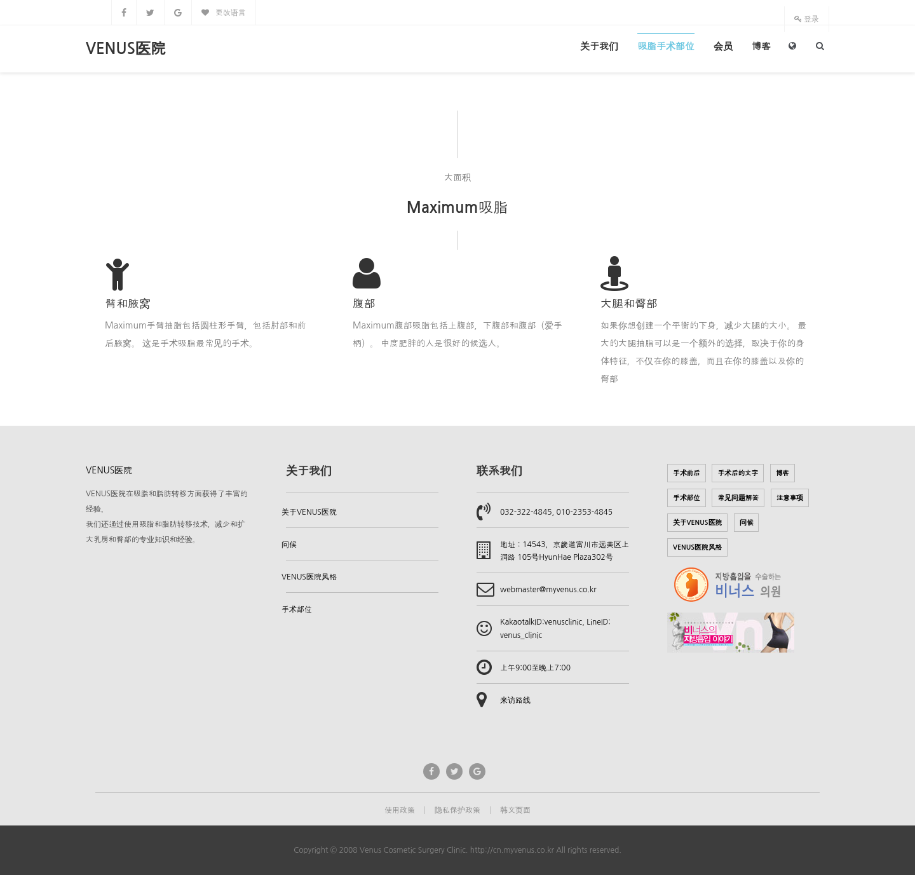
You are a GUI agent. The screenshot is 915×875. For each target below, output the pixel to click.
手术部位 (296, 609)
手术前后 (686, 473)
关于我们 (599, 46)
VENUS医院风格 (309, 577)
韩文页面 (515, 810)
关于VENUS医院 (309, 512)
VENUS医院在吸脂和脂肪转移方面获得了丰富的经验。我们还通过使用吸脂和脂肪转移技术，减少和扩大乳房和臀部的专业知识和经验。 (167, 516)
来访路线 (515, 700)
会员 (723, 46)
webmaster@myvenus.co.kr (548, 590)
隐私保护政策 (457, 810)
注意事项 (790, 497)
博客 (761, 46)
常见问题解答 (738, 497)
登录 (806, 19)
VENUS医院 (126, 49)
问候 (289, 544)
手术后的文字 (737, 473)
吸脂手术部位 (666, 46)
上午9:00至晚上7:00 (535, 668)
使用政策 (399, 810)
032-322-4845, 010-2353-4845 (556, 512)
